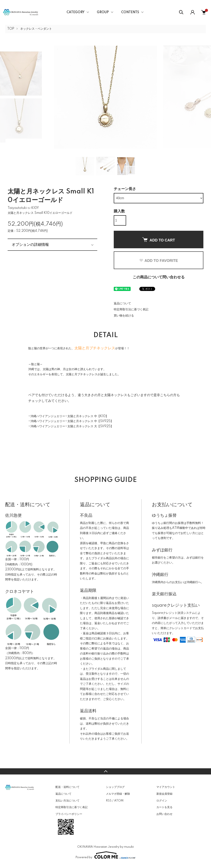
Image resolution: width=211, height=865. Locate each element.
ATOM (118, 800)
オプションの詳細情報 (30, 244)
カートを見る (164, 807)
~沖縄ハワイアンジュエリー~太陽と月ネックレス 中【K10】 (68, 416)
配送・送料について (67, 787)
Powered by (105, 855)
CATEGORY (75, 12)
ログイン (161, 800)
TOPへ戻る (105, 771)
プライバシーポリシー (68, 814)
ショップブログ (115, 787)
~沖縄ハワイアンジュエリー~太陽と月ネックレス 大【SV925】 (70, 426)
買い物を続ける (124, 315)
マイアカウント (165, 787)
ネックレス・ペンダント (36, 29)
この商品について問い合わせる (159, 277)
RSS (108, 800)
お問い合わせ (164, 814)
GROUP (103, 12)
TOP (10, 29)
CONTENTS (130, 12)
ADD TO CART (158, 239)
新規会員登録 (164, 793)
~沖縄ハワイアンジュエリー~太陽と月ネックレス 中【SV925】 (70, 421)
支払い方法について (67, 800)
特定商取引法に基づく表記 (131, 309)
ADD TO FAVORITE (158, 261)
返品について (122, 303)
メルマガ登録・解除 (118, 793)
